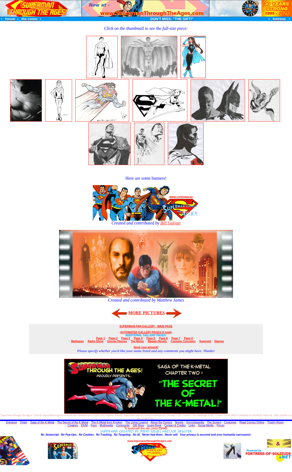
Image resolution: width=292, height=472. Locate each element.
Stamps (219, 341)
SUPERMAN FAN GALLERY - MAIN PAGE (146, 326)
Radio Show (95, 341)
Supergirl (205, 341)
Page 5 (150, 338)
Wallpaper (77, 341)
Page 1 (100, 338)
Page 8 (188, 338)
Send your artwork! (145, 347)
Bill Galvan (170, 223)
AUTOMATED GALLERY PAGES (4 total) (146, 332)
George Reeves (117, 341)
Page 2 (113, 338)
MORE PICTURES (146, 313)
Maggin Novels (157, 341)
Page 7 (176, 338)
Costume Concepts (183, 341)
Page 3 (125, 338)
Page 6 (163, 338)
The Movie (137, 341)
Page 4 (138, 338)
